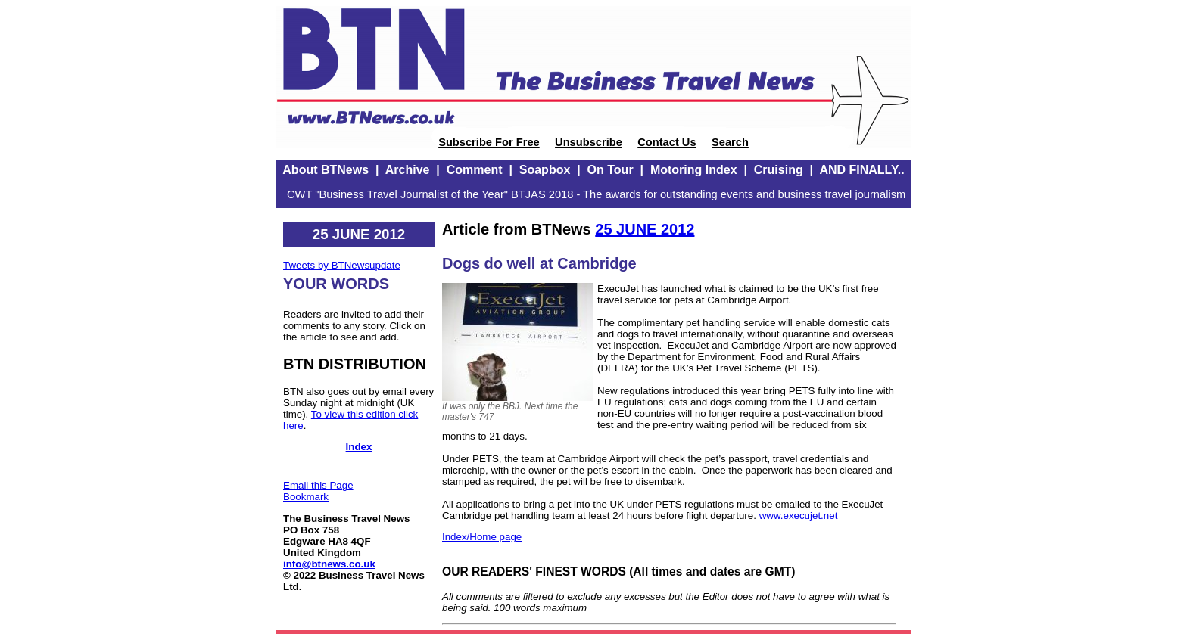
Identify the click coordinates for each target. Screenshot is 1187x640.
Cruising (778, 169)
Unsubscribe (588, 142)
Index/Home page (482, 536)
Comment (475, 169)
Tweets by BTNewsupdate (341, 265)
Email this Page (318, 485)
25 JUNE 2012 (644, 229)
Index (359, 446)
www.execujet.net (798, 515)
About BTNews (325, 169)
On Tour (610, 169)
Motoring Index (693, 169)
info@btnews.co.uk (329, 564)
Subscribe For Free (489, 142)
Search (730, 142)
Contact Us (666, 142)
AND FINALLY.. (861, 169)
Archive (407, 169)
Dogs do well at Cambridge (539, 263)
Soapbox (545, 169)
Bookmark (306, 496)
